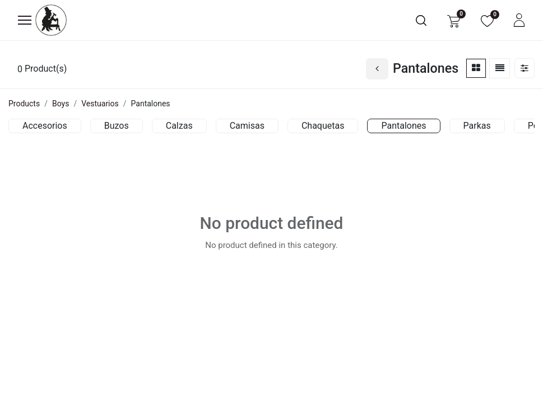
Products (24, 103)
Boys (60, 103)
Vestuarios (100, 103)
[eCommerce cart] (454, 20)
